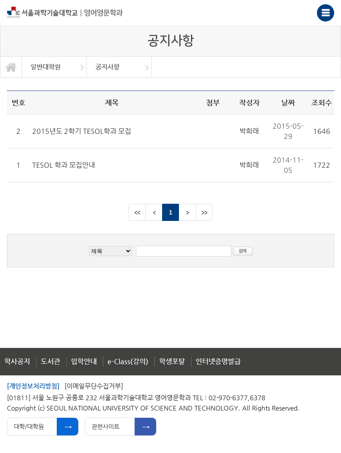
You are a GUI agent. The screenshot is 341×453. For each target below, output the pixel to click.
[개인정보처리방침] (33, 386)
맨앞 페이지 (137, 212)
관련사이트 (106, 426)
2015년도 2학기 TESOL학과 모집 (81, 131)
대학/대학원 (29, 426)
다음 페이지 (187, 212)
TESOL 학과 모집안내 (63, 165)
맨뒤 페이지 (204, 212)
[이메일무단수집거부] (94, 386)
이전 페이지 (154, 212)
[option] (54, 67)
